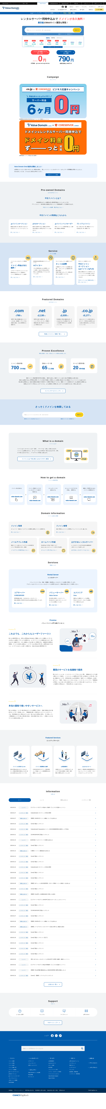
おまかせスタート (52, 1064)
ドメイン (52, 9)
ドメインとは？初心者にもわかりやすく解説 (35, 459)
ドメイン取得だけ (66, 52)
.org (49, 42)
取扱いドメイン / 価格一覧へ (53, 334)
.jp (41, 42)
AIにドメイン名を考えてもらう (34, 34)
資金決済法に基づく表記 (52, 1091)
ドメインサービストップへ (53, 391)
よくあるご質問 (20, 1015)
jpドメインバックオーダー (14, 1077)
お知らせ (71, 6)
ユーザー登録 (99, 9)
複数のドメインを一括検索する (65, 34)
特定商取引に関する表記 (40, 1091)
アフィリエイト (93, 1064)
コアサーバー (31, 1062)
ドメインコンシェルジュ (53, 1075)
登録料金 (48, 37)
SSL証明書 (30, 1076)
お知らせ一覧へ (53, 985)
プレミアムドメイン (13, 1079)
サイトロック (31, 1078)
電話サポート (72, 1066)
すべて (19, 800)
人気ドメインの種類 (13, 1081)
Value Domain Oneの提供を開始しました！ (28, 166)
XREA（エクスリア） (32, 1066)
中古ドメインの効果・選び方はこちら (52, 207)
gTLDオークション (13, 1075)
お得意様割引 (51, 1062)
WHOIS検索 (11, 1083)
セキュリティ (73, 9)
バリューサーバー (32, 1064)
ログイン (91, 9)
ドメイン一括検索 (12, 1071)
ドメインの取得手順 (53, 480)
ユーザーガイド (72, 1068)
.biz (65, 42)
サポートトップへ (53, 1024)
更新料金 (53, 37)
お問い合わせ (101, 6)
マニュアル (84, 6)
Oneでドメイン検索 (53, 174)
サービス (82, 9)
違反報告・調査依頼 (73, 1073)
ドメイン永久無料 (40, 52)
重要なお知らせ (64, 800)
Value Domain (43, 3)
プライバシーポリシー (19, 1091)
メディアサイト (93, 1069)
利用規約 (10, 1091)
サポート (77, 6)
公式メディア (87, 3)
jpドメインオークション (14, 1073)
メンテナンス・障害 (86, 800)
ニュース (42, 800)
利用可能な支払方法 (29, 1091)
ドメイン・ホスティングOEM (54, 1073)
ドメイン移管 (11, 1066)
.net (34, 42)
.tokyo (72, 42)
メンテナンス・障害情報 (74, 1075)
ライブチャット (92, 6)
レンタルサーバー (62, 9)
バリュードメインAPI (53, 1071)
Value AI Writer (51, 1079)
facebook (63, 7)
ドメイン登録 (11, 1064)
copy (60, 1037)
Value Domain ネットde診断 (34, 1073)
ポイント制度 (51, 1066)
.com (26, 42)
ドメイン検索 (11, 1062)
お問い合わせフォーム (74, 1062)
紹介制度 (50, 1068)
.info (57, 42)
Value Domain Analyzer (53, 1077)
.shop (80, 42)
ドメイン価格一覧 (12, 1068)
